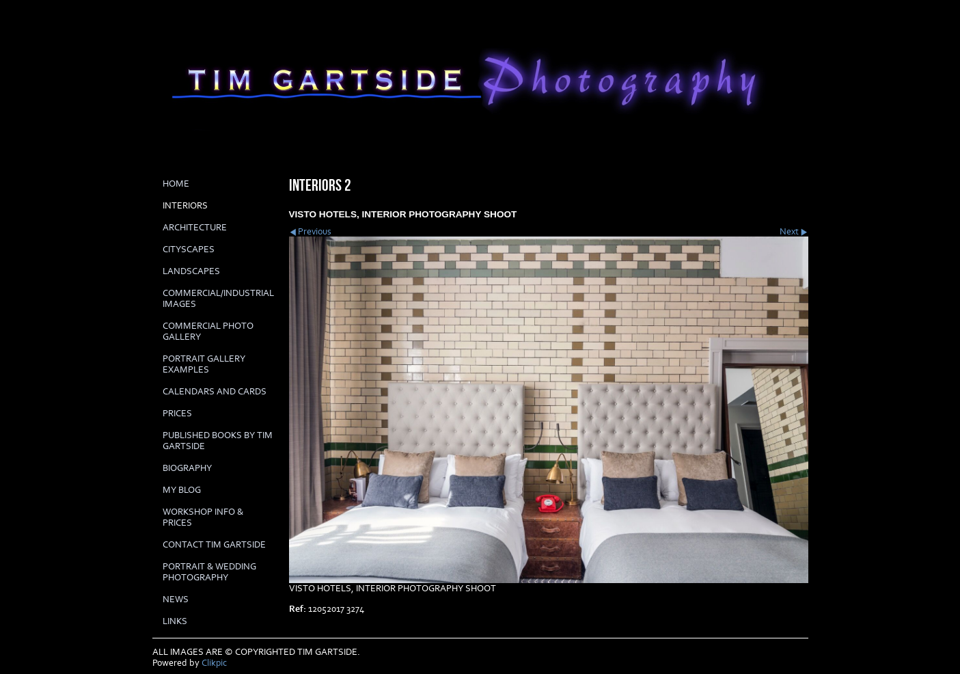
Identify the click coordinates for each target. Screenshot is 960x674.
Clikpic (214, 663)
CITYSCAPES (189, 249)
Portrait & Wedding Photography (209, 572)
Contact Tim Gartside (214, 544)
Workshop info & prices (203, 517)
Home (176, 183)
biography (187, 468)
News (176, 599)
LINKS (175, 621)
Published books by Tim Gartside (218, 441)
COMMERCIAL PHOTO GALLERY (208, 331)
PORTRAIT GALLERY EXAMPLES (204, 364)
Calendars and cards (214, 391)
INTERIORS (185, 205)
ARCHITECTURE (195, 227)
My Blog (182, 490)
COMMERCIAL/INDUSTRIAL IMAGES (218, 299)
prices (177, 413)
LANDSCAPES (191, 271)
